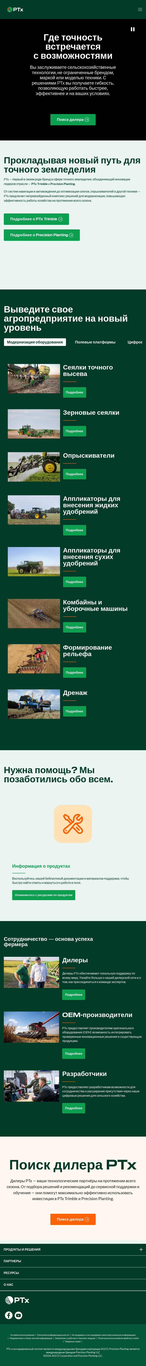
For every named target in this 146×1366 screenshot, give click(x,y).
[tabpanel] (73, 544)
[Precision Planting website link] (42, 235)
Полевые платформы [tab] (95, 342)
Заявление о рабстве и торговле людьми (75, 1338)
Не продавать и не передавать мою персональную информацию (104, 1335)
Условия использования (22, 1335)
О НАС (8, 1285)
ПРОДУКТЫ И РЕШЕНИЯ (74, 1249)
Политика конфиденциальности (53, 1335)
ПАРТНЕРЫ (12, 1261)
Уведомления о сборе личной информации (31, 1338)
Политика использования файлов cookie (118, 1338)
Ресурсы (11, 1273)
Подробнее (74, 392)
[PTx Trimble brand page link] (36, 219)
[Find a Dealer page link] (72, 119)
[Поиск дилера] (72, 1219)
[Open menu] (140, 9)
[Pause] (132, 29)
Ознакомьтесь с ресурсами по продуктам (43, 895)
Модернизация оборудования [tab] (35, 342)
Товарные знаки (73, 1341)
